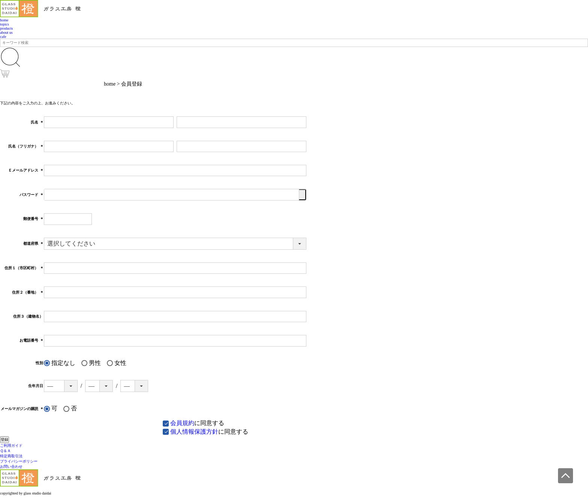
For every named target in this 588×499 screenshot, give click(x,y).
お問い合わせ (11, 466)
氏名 (37, 122)
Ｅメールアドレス (25, 170)
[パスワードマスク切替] (302, 194)
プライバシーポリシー (19, 461)
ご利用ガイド (11, 445)
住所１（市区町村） (23, 268)
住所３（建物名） (28, 316)
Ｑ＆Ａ (5, 451)
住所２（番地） (27, 292)
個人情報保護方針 (194, 431)
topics (4, 24)
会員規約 (182, 423)
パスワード (31, 195)
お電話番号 (31, 340)
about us (6, 32)
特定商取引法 (11, 456)
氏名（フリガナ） (25, 146)
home (4, 20)
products (6, 28)
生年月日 (35, 386)
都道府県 (33, 243)
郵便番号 (33, 219)
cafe (3, 37)
